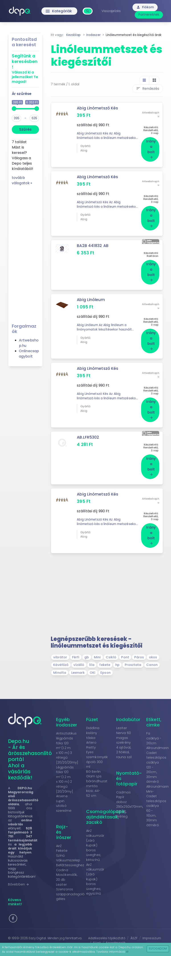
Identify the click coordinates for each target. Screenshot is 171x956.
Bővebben (18, 874)
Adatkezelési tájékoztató (106, 928)
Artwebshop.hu (150, 112)
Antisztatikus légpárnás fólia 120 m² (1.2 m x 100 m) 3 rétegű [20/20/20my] (67, 738)
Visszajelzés (111, 11)
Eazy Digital (37, 928)
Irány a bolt (151, 147)
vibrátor (60, 647)
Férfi (75, 647)
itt (127, 952)
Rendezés (147, 88)
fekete (104, 655)
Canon (152, 655)
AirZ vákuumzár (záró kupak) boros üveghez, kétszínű (95, 835)
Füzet (92, 709)
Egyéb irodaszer (66, 712)
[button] (13, 908)
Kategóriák (59, 11)
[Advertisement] (25, 253)
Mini (97, 647)
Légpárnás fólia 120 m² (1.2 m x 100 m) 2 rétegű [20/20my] (65, 769)
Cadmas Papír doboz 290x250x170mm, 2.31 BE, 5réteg (129, 794)
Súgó (97, 933)
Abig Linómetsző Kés (97, 108)
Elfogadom (158, 948)
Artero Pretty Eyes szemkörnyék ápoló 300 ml (97, 744)
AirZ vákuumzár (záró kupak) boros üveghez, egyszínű (95, 869)
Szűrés (25, 129)
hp (117, 655)
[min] (16, 118)
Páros (139, 647)
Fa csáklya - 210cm (153, 728)
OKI (92, 662)
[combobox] (88, 8)
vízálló (78, 655)
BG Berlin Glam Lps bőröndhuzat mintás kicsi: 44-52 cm (96, 773)
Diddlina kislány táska (92, 723)
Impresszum (151, 928)
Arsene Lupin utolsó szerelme (63, 793)
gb (86, 647)
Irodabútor (128, 709)
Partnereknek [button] (149, 14)
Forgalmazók (115, 933)
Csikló (111, 647)
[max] (34, 118)
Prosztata (133, 655)
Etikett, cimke (153, 712)
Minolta (59, 662)
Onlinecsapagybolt (29, 353)
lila (91, 655)
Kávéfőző (60, 655)
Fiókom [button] (146, 7)
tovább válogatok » (22, 180)
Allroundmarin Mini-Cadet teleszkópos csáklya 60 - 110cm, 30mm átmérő (157, 795)
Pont (125, 647)
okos (153, 647)
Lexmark (78, 662)
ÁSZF (134, 928)
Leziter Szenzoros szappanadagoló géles (70, 881)
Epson (105, 662)
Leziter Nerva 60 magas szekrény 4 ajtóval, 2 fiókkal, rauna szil (124, 732)
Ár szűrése (21, 93)
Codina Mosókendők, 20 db (66, 865)
